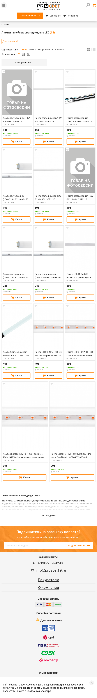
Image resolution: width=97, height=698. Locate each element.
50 (23, 54)
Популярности (45, 49)
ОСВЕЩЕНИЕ (8, 124)
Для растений (10, 41)
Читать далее (48, 515)
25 (19, 54)
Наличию (59, 49)
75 (28, 54)
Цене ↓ (32, 49)
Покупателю (48, 579)
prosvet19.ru (11, 500)
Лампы (7, 24)
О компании (48, 587)
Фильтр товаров (24, 62)
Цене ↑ (24, 49)
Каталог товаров (29, 15)
